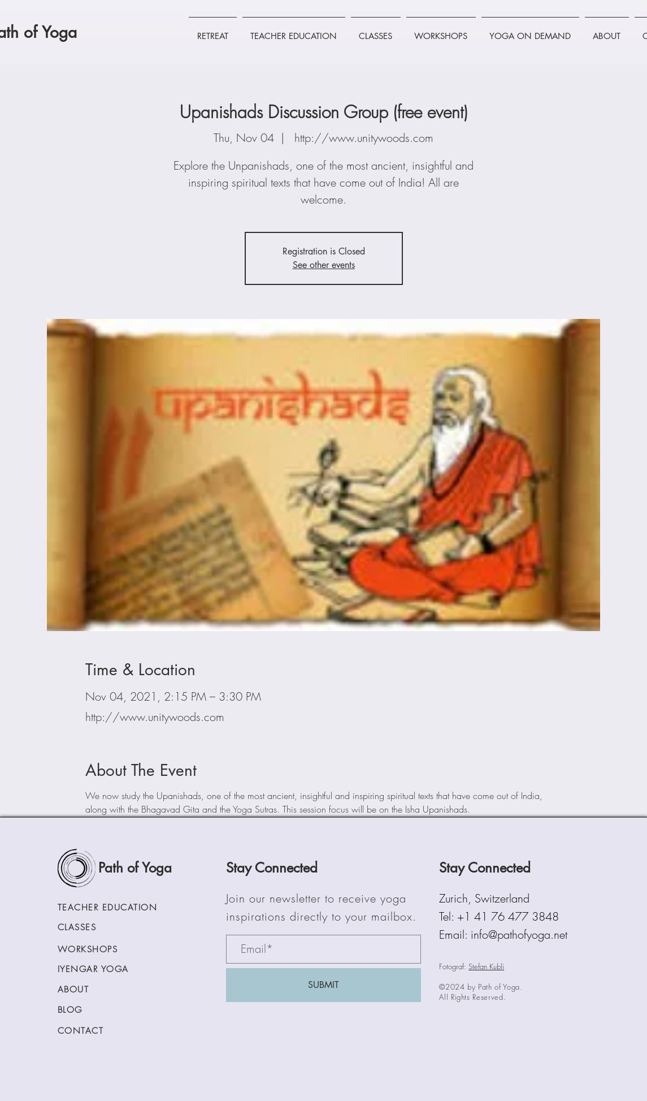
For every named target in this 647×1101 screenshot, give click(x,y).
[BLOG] (104, 1010)
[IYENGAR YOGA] (104, 969)
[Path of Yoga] (140, 868)
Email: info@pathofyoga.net (503, 934)
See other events (324, 265)
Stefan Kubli (486, 966)
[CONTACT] (104, 1031)
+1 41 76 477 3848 (508, 916)
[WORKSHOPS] (104, 949)
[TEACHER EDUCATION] (123, 908)
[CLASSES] (104, 927)
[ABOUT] (93, 990)
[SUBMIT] (323, 985)
